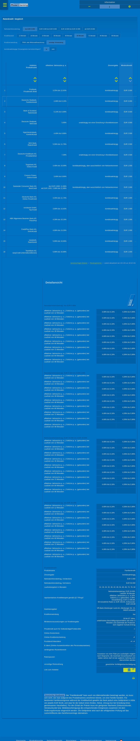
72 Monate (91, 35)
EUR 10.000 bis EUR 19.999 (70, 29)
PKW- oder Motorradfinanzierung (33, 42)
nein (53, 49)
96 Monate (115, 35)
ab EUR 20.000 (90, 29)
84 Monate (103, 35)
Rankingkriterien (96, 263)
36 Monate (57, 35)
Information (110, 2)
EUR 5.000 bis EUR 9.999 (48, 29)
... (135, 90)
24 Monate (45, 35)
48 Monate (68, 35)
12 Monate (22, 35)
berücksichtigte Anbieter (79, 263)
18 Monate (34, 35)
